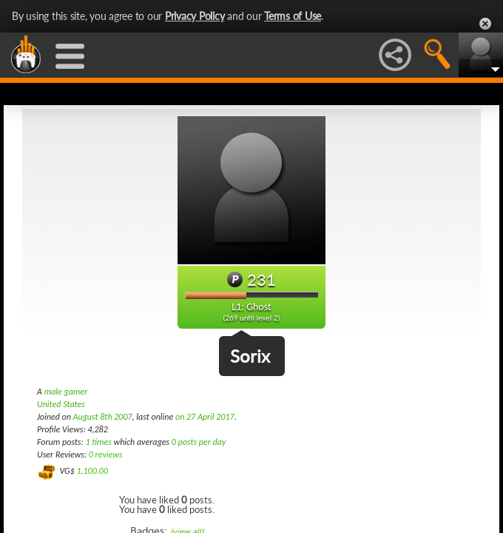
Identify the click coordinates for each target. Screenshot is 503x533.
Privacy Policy (195, 16)
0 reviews (106, 454)
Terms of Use (292, 16)
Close (485, 24)
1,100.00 (92, 471)
